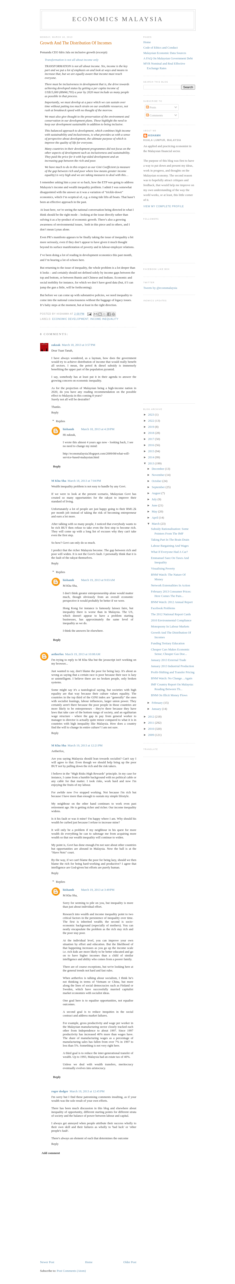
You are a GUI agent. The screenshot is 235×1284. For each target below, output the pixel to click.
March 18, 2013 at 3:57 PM (78, 345)
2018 (151, 433)
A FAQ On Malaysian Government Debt (168, 58)
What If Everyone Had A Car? (169, 552)
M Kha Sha (58, 480)
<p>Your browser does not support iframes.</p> (166, 350)
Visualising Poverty (163, 568)
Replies (60, 421)
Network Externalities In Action (170, 585)
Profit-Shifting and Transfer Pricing (172, 672)
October (157, 481)
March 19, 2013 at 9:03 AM (98, 580)
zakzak (56, 345)
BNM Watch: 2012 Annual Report (172, 602)
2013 (151, 463)
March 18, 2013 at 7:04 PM (84, 480)
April (155, 517)
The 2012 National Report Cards (171, 614)
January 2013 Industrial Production (172, 666)
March (156, 523)
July (155, 499)
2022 (151, 420)
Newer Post (47, 1262)
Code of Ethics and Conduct (160, 47)
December (158, 468)
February (157, 702)
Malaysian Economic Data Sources (164, 53)
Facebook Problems (163, 608)
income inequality (104, 319)
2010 (151, 728)
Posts (151, 107)
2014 (151, 457)
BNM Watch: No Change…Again (171, 678)
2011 (151, 722)
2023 (151, 414)
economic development (70, 319)
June (155, 505)
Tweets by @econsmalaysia (160, 288)
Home (88, 1262)
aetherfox (57, 654)
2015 (151, 451)
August (156, 493)
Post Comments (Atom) (71, 1271)
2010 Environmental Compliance (171, 620)
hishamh (68, 429)
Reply (55, 412)
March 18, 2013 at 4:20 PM (97, 429)
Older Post (129, 1262)
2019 (151, 426)
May (155, 511)
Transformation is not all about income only (72, 59)
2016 (151, 445)
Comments (154, 115)
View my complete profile (163, 206)
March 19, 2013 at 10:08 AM (82, 654)
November (158, 475)
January (157, 709)
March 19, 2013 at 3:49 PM (97, 889)
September (159, 487)
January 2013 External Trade (168, 660)
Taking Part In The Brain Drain (170, 539)
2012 (151, 716)
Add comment (51, 1153)
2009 (151, 735)
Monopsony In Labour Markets (170, 626)
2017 (151, 439)
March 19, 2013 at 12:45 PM (87, 1091)
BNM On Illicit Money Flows (169, 695)
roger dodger (59, 1091)
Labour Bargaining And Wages (170, 545)
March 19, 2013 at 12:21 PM (85, 745)
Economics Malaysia (117, 19)
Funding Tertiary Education (168, 643)
